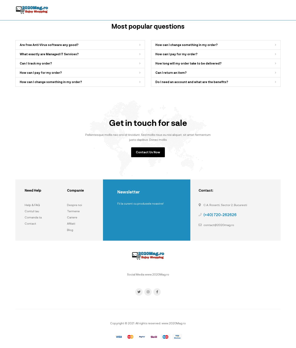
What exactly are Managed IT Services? (49, 54)
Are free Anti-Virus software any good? (49, 45)
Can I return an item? (171, 72)
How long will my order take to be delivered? (188, 63)
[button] (80, 44)
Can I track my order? (36, 63)
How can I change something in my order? (51, 82)
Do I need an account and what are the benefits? (191, 82)
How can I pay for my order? (41, 72)
